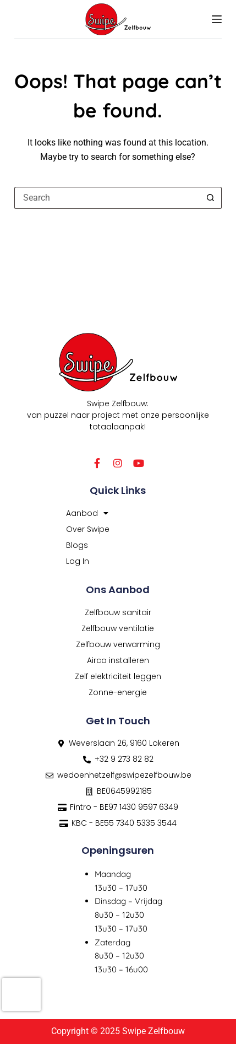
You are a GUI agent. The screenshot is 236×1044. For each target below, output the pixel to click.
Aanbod (87, 513)
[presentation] (21, 994)
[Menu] (217, 19)
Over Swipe (87, 529)
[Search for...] (107, 198)
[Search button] (211, 198)
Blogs (77, 545)
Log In (77, 561)
